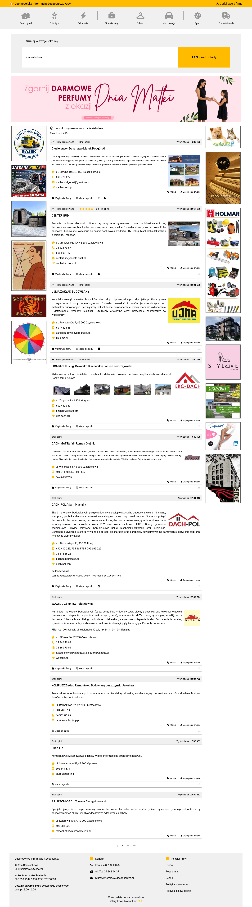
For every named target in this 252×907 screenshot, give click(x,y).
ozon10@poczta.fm (67, 410)
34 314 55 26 (63, 553)
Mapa (84, 198)
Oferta (169, 865)
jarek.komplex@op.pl (67, 720)
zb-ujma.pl (62, 338)
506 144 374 (63, 768)
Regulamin (172, 871)
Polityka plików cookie (178, 890)
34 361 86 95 (63, 715)
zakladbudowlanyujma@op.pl (73, 332)
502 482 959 (63, 405)
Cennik (169, 878)
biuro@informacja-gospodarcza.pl (114, 878)
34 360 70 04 (63, 647)
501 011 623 (78, 471)
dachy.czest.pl (64, 187)
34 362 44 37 (111, 871)
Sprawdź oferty (204, 57)
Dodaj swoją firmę (229, 3)
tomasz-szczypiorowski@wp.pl (73, 831)
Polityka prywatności (177, 884)
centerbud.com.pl (66, 263)
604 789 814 (63, 710)
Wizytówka (61, 198)
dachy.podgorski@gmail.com (72, 182)
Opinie (173, 192)
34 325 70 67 (63, 247)
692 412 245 (63, 548)
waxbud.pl (62, 657)
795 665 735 (79, 548)
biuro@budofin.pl (65, 773)
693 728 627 (63, 177)
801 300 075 (112, 865)
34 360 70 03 (63, 642)
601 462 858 (63, 327)
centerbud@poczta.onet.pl (71, 258)
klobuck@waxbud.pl (97, 652)
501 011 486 (63, 471)
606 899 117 (63, 252)
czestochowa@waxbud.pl (70, 652)
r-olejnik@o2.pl (64, 477)
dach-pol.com (64, 564)
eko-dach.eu (63, 415)
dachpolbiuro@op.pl (67, 558)
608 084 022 (63, 825)
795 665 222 (94, 548)
